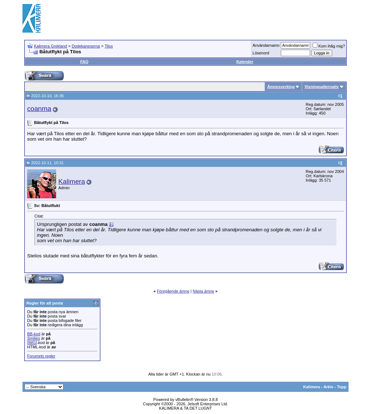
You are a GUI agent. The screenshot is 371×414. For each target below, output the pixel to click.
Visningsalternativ (321, 86)
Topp (341, 387)
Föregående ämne (173, 291)
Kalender (244, 61)
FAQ (84, 61)
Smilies (33, 338)
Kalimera (71, 181)
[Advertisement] (217, 18)
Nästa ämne (203, 291)
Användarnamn (266, 45)
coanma (39, 108)
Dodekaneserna (86, 46)
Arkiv (329, 387)
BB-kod (33, 334)
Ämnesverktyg (281, 86)
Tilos (109, 46)
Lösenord (261, 53)
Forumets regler (41, 356)
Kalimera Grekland (50, 46)
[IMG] (32, 342)
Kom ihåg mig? (329, 46)
